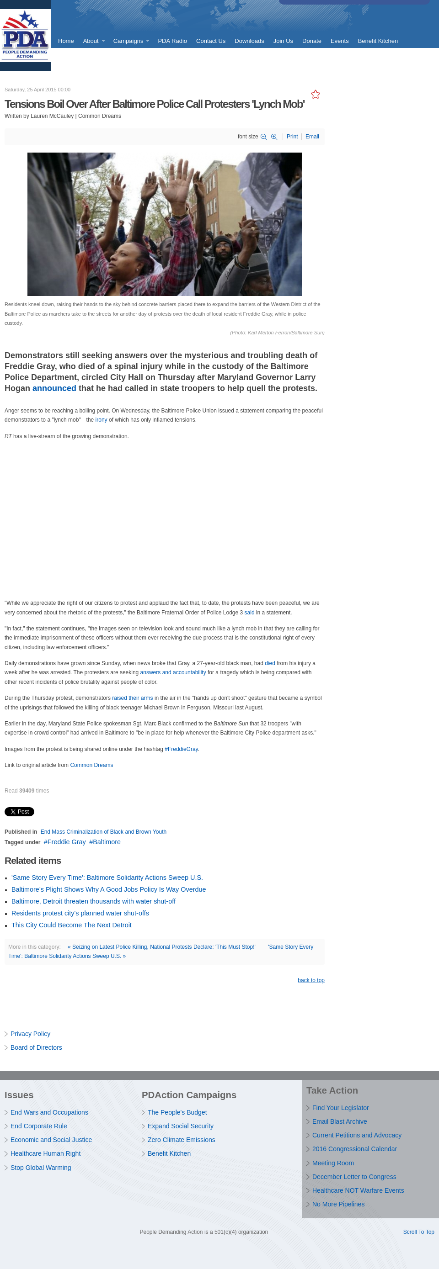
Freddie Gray (67, 842)
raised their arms (132, 698)
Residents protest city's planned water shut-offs (80, 913)
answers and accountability (174, 672)
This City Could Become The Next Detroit (71, 925)
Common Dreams (91, 765)
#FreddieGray (181, 749)
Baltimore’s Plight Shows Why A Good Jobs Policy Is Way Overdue (108, 889)
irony (102, 420)
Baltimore (107, 842)
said (250, 612)
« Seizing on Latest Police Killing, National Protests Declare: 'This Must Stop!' (162, 947)
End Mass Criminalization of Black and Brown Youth (103, 832)
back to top (311, 980)
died (270, 663)
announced (54, 388)
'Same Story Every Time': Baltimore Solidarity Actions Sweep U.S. (107, 877)
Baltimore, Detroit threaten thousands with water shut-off (93, 901)
